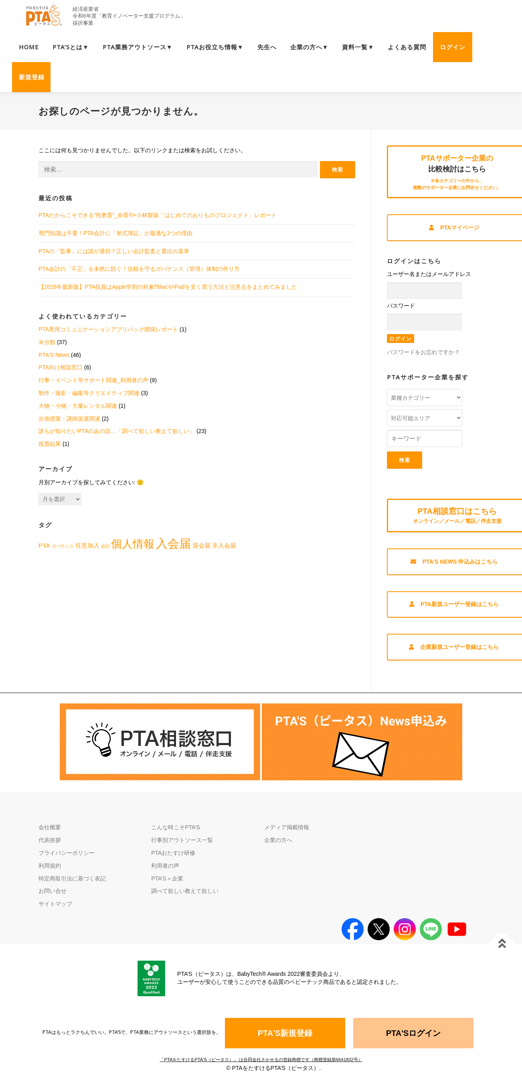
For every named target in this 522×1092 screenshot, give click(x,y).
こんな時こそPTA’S (175, 832)
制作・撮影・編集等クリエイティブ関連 (89, 393)
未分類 (46, 342)
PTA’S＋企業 (167, 883)
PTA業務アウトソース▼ (138, 47)
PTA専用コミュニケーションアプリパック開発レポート (108, 329)
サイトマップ (55, 908)
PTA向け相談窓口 (60, 367)
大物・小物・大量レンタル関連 (77, 406)
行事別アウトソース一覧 (182, 845)
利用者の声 (165, 870)
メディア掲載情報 (286, 832)
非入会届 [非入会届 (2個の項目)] (224, 545)
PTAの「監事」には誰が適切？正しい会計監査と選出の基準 (113, 251)
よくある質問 (407, 47)
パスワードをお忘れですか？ (423, 353)
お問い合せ (52, 896)
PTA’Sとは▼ (71, 47)
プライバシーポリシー (66, 857)
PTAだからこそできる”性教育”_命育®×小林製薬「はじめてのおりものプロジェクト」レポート (157, 215)
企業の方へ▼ (309, 47)
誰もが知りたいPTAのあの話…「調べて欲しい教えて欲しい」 (116, 431)
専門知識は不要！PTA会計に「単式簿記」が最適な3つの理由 (115, 233)
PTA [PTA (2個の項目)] (44, 545)
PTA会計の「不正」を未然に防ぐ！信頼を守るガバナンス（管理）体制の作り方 (139, 269)
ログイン (452, 47)
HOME (29, 47)
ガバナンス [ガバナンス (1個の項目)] (63, 546)
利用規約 (49, 870)
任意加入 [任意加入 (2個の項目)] (87, 545)
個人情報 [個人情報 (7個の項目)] (132, 544)
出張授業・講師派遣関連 (69, 418)
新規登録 (32, 77)
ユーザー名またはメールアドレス (429, 275)
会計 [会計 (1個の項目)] (105, 546)
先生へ (267, 47)
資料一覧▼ (358, 47)
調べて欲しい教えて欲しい (185, 896)
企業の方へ (278, 845)
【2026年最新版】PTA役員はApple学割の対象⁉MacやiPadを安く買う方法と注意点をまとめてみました (167, 287)
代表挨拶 (49, 845)
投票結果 (49, 444)
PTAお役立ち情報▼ (215, 47)
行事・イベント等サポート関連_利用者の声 (93, 380)
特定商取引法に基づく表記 (72, 883)
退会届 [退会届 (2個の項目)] (201, 545)
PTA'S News (53, 355)
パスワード (401, 307)
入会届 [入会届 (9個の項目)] (173, 543)
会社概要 (49, 832)
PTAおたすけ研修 (173, 857)
